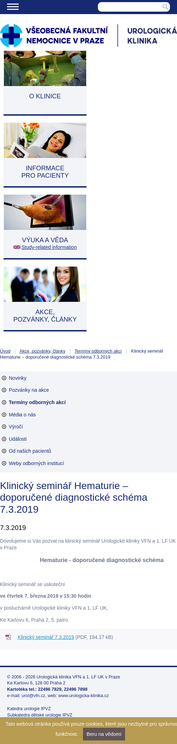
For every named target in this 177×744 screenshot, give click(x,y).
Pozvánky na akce (29, 390)
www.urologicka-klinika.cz (83, 695)
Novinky (17, 378)
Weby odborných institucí (36, 463)
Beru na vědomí (104, 734)
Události (18, 439)
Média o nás (22, 414)
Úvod (5, 351)
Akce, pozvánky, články (42, 351)
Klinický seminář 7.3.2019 (46, 637)
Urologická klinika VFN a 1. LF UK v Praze (78, 677)
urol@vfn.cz (33, 695)
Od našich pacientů (30, 451)
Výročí (16, 426)
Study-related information (49, 247)
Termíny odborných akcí (98, 351)
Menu (13, 7)
